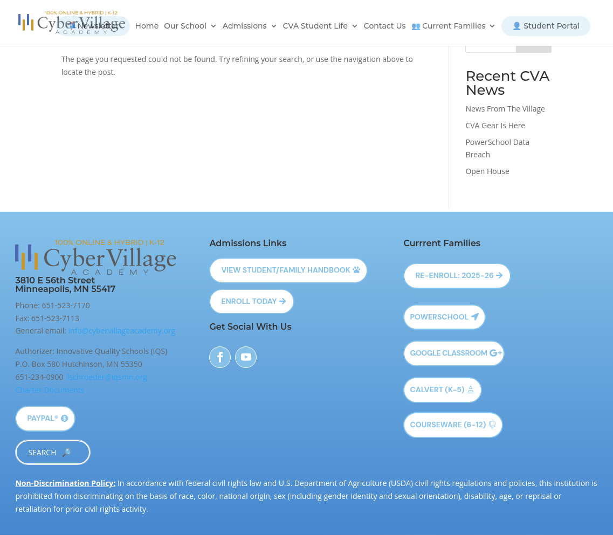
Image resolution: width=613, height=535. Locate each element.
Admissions (245, 26)
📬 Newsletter (92, 26)
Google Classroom (448, 353)
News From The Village (505, 108)
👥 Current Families (448, 26)
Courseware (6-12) (448, 424)
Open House (487, 171)
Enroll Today (249, 301)
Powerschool (439, 317)
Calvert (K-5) (437, 389)
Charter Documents (49, 390)
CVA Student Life (315, 26)
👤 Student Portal (546, 26)
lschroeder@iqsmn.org (107, 377)
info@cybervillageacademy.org (122, 330)
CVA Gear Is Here (495, 125)
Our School (185, 26)
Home (147, 26)
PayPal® (42, 418)
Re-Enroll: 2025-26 (454, 275)
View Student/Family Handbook (285, 270)
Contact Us (385, 26)
